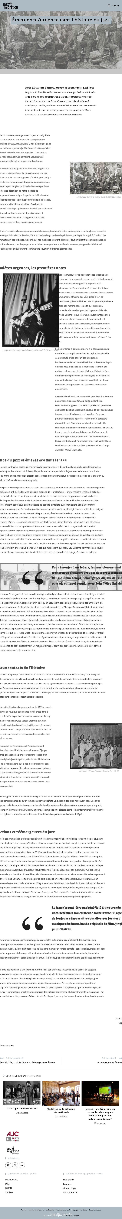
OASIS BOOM (70, 1193)
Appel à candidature (36, 1210)
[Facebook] (8, 1165)
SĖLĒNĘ (9, 1193)
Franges (67, 1184)
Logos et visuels (95, 1210)
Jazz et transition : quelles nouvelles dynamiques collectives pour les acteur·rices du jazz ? (100, 1114)
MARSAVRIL (11, 1180)
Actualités (50, 1210)
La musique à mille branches (22, 1108)
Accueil (23, 1210)
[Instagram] (15, 1165)
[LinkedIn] (22, 1165)
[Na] (7, 1184)
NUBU (8, 1188)
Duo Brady (68, 1180)
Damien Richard (72, 1215)
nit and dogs (69, 1188)
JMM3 (12, 1046)
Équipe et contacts (80, 1210)
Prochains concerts (63, 1210)
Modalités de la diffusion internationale (61, 1111)
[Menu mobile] (113, 5)
